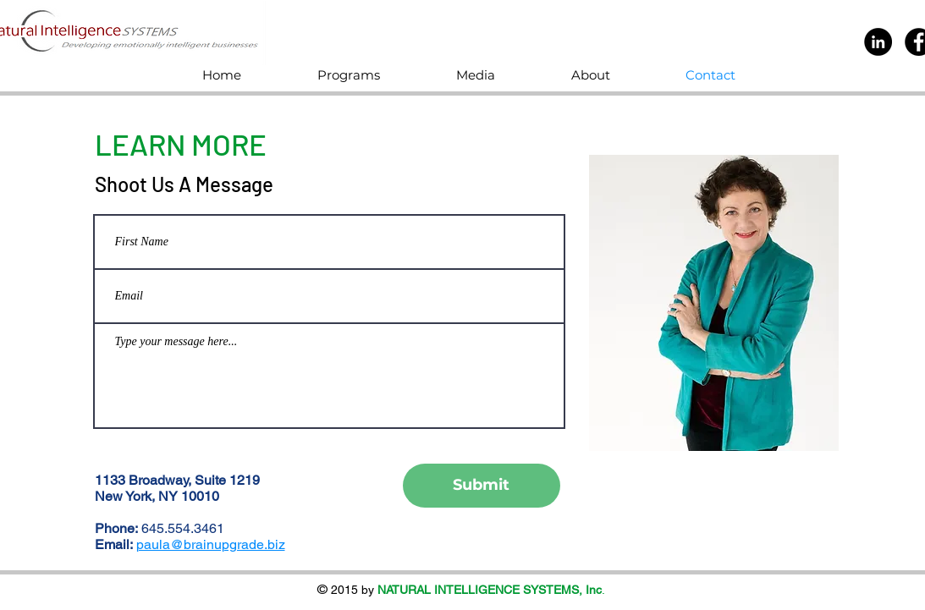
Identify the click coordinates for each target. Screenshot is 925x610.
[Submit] (481, 486)
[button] (374, 75)
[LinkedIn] (878, 42)
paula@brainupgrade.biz (210, 544)
